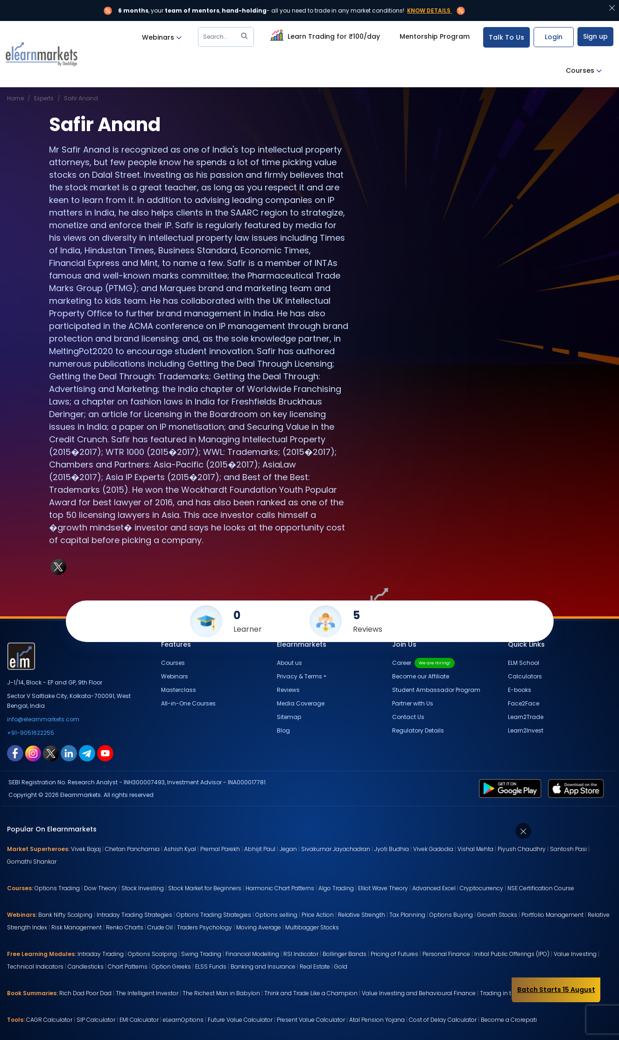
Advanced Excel (434, 888)
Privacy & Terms (299, 676)
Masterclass (178, 690)
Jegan (288, 849)
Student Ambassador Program (436, 690)
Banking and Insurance (263, 966)
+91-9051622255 (30, 733)
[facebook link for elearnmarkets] (15, 752)
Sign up (595, 36)
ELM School (523, 663)
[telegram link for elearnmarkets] (87, 752)
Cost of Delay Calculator (443, 1020)
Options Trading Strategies (213, 915)
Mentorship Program (435, 36)
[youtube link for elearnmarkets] (105, 752)
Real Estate (315, 966)
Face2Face (523, 703)
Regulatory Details (418, 730)
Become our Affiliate (420, 676)
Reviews (288, 690)
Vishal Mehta (475, 849)
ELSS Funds (210, 966)
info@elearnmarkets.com (43, 719)
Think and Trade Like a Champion (311, 993)
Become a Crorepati (509, 1020)
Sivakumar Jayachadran (335, 849)
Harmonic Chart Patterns (280, 888)
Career (423, 663)
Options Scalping (152, 954)
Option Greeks (171, 966)
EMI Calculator (139, 1020)
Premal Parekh (220, 849)
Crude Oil (160, 927)
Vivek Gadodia (433, 849)
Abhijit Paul (259, 849)
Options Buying (451, 915)
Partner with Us (412, 703)
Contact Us (408, 717)
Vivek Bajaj (86, 849)
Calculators (525, 676)
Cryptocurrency (481, 888)
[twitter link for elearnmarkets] (51, 752)
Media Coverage (300, 703)
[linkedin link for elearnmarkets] (69, 752)
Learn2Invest (525, 730)
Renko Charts (124, 927)
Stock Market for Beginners (204, 888)
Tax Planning (407, 915)
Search (227, 37)
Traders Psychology (204, 927)
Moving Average (258, 927)
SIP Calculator (96, 1020)
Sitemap (289, 717)
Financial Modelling (252, 954)
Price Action (318, 915)
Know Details (428, 10)
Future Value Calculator (240, 1020)
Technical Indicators (35, 966)
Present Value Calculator (311, 1020)
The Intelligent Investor (147, 993)
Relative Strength (361, 915)
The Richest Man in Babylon (221, 993)
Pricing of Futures (394, 954)
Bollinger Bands (344, 954)
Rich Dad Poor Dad (85, 993)
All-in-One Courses (188, 703)
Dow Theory (100, 888)
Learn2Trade (525, 717)
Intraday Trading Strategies (134, 915)
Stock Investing (142, 888)
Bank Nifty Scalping (65, 915)
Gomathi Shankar (31, 862)
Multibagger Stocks (312, 927)
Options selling (276, 915)
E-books (519, 690)
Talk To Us (506, 37)
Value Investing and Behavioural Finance (419, 993)
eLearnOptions (183, 1020)
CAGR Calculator (49, 1020)
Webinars (162, 37)
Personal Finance (446, 954)
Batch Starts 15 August (556, 989)
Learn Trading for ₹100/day (323, 35)
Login (554, 37)
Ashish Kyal (180, 849)
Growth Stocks (497, 915)
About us (289, 663)
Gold (340, 966)
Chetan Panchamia (132, 849)
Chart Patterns (128, 966)
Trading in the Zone (507, 993)
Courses (584, 71)
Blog (283, 730)
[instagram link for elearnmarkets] (33, 752)
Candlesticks (86, 966)
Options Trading (57, 888)
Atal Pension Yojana (377, 1020)
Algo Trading (336, 888)
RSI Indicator (300, 954)
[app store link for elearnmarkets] (578, 788)
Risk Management (76, 927)
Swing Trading (201, 954)
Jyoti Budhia (391, 849)
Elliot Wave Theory (383, 888)
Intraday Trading (100, 954)
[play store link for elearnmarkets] (512, 788)
